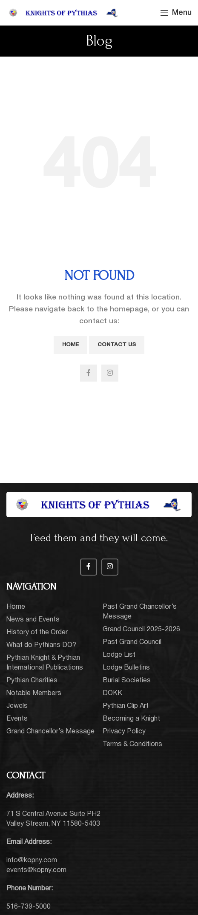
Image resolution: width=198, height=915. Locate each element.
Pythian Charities (31, 681)
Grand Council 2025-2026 (141, 630)
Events (17, 719)
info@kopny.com (31, 861)
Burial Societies (127, 681)
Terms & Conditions (132, 744)
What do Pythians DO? (41, 645)
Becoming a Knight (131, 719)
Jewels (17, 706)
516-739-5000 (28, 907)
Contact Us (117, 344)
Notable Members (33, 693)
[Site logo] (63, 13)
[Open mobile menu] (176, 12)
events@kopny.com (36, 870)
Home (70, 344)
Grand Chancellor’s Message (50, 732)
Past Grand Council (132, 642)
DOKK (112, 693)
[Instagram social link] (109, 373)
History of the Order (37, 633)
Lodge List (119, 655)
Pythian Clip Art (126, 706)
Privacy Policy (124, 732)
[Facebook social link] (88, 373)
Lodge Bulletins (126, 668)
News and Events (33, 620)
